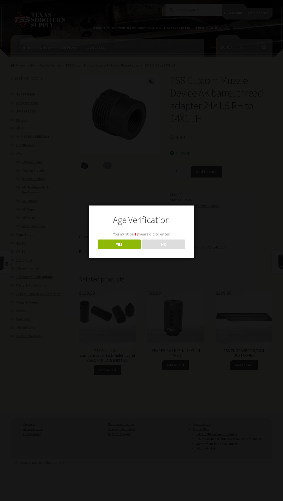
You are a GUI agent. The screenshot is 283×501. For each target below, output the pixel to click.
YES (119, 244)
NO (164, 244)
